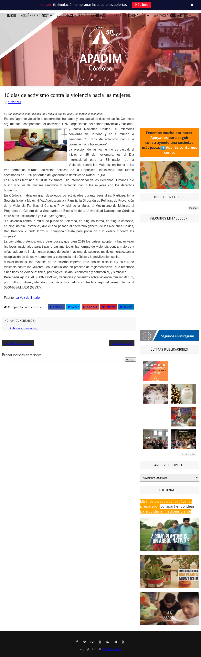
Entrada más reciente (18, 343)
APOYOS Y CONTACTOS (171, 15)
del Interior (28, 297)
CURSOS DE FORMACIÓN (128, 15)
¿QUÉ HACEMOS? (69, 15)
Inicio (11, 15)
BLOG (99, 27)
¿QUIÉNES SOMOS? (35, 15)
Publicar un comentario (24, 328)
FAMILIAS (98, 15)
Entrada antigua (122, 343)
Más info (141, 5)
